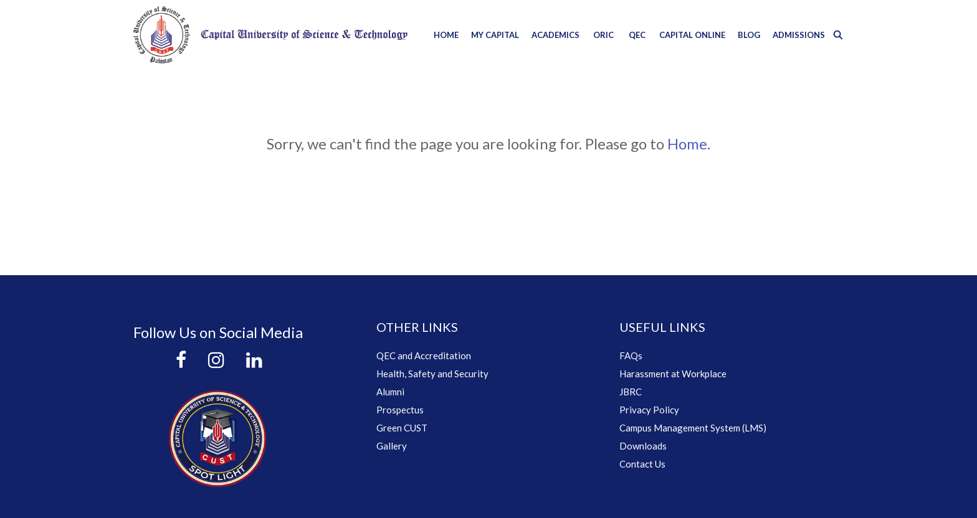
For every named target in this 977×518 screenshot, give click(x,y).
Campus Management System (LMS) (692, 427)
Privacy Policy (649, 409)
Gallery (391, 445)
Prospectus (400, 409)
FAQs (630, 355)
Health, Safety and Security (432, 373)
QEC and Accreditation (423, 355)
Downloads (643, 445)
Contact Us (642, 463)
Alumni (390, 391)
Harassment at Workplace (673, 373)
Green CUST (401, 427)
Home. (688, 143)
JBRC (630, 391)
